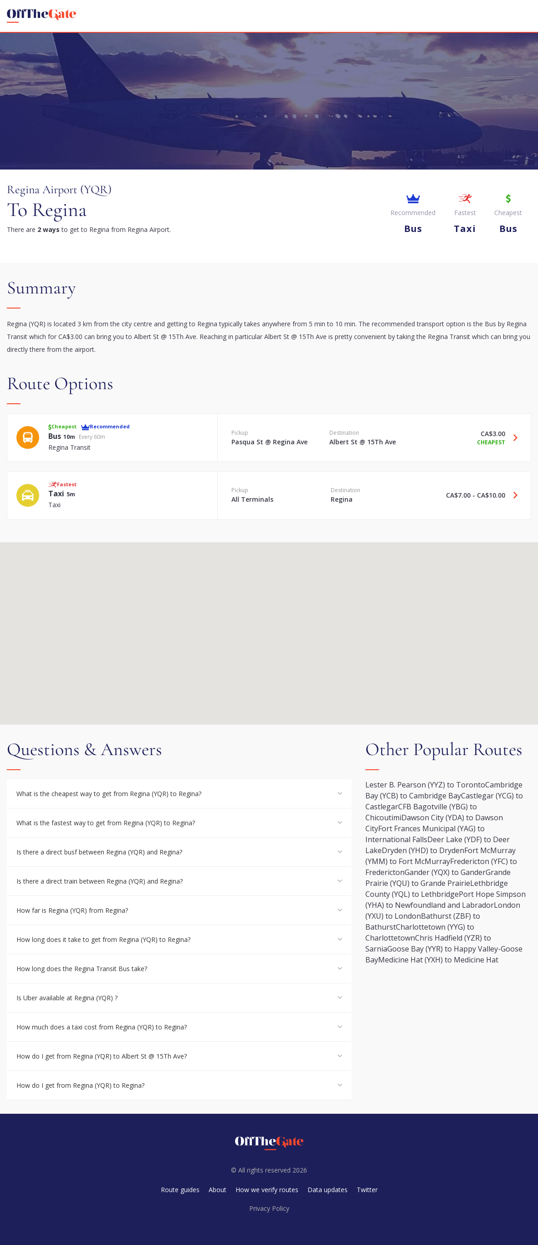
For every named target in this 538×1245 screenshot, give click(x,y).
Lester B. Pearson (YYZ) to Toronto (425, 785)
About (217, 1189)
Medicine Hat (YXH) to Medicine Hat (438, 960)
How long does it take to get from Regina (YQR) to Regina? (103, 939)
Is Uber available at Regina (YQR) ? (67, 997)
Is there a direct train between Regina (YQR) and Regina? (99, 881)
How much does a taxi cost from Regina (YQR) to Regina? (101, 1027)
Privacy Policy (269, 1208)
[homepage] (41, 16)
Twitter (367, 1189)
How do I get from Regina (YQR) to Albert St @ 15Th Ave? (101, 1056)
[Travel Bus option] (512, 437)
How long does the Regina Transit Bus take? (81, 968)
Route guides (180, 1189)
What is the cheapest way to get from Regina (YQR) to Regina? (108, 793)
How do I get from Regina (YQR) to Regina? (80, 1085)
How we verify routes (267, 1189)
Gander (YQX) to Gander (445, 872)
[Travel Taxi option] (512, 495)
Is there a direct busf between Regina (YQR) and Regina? (99, 852)
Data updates (327, 1189)
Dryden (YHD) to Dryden (423, 850)
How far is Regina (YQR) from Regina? (72, 910)
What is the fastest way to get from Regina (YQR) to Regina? (105, 822)
